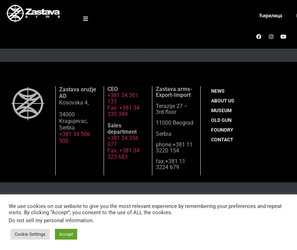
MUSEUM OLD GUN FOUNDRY (222, 120)
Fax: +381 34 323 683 (123, 153)
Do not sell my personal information (51, 220)
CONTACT (222, 139)
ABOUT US (222, 100)
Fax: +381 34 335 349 (123, 111)
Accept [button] (66, 234)
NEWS (218, 91)
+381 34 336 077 (122, 141)
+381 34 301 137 (122, 98)
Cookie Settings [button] (30, 234)
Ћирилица (270, 15)
